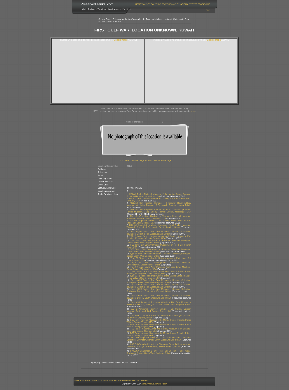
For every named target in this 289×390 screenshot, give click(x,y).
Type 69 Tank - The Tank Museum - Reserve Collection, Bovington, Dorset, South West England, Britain (159, 255)
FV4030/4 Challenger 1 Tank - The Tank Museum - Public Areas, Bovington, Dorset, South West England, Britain (159, 352)
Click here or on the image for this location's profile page (145, 160)
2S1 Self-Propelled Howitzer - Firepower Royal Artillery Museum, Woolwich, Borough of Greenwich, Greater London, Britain (159, 226)
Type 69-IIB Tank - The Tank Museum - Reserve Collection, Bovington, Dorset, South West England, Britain (159, 281)
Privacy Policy (161, 384)
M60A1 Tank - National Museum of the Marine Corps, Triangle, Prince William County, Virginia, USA (159, 195)
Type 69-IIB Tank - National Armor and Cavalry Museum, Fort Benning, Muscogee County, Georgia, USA (159, 272)
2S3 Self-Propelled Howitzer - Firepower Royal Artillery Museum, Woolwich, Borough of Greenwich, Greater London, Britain (159, 345)
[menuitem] (138, 4)
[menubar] (172, 4)
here (193, 111)
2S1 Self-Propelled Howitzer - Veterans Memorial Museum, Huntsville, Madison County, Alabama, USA (159, 217)
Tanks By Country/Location (156, 4)
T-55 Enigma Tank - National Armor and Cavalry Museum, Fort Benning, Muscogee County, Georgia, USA (159, 237)
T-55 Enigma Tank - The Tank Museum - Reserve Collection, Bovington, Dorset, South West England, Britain (159, 233)
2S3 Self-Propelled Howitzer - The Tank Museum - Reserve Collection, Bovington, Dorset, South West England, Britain (159, 338)
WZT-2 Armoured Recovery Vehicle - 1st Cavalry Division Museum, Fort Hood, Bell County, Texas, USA (159, 310)
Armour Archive (148, 384)
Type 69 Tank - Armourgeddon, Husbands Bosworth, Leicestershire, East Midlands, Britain (159, 263)
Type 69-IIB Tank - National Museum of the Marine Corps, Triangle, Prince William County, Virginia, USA (159, 277)
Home (138, 4)
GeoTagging (204, 4)
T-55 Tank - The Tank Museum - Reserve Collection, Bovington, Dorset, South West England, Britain (159, 241)
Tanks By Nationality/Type (183, 4)
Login (207, 10)
